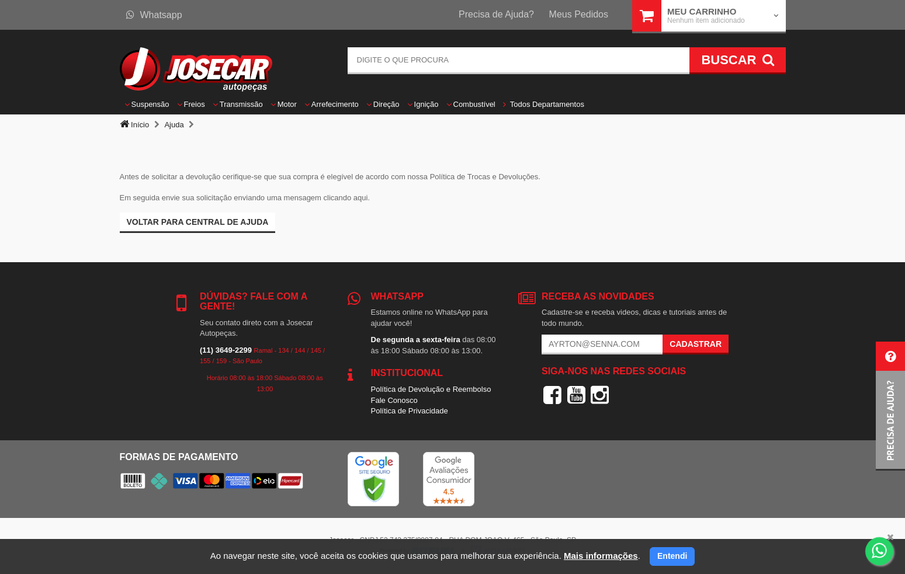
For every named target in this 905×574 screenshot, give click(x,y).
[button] (890, 406)
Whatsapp (154, 15)
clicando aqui (346, 197)
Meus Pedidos (578, 14)
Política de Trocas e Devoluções (484, 176)
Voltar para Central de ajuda (198, 222)
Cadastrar (696, 344)
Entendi (672, 556)
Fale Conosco (394, 400)
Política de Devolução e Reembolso (431, 389)
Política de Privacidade (409, 410)
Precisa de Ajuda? (496, 14)
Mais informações (601, 556)
